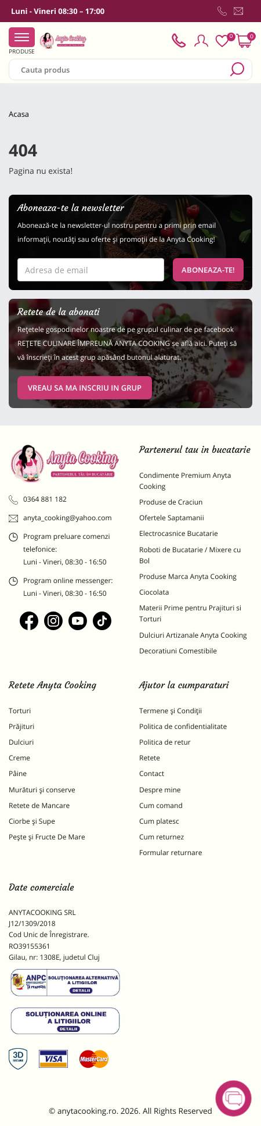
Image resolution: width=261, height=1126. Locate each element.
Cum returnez (161, 837)
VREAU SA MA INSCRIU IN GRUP (85, 388)
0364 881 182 (38, 499)
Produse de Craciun (171, 502)
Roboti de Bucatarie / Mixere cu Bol (190, 555)
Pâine (18, 773)
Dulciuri (21, 742)
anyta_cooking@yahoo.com (60, 518)
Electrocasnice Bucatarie (178, 533)
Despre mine (160, 790)
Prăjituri (21, 726)
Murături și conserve (42, 790)
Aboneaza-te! (208, 269)
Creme (19, 758)
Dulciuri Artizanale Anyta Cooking (193, 635)
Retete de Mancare (39, 805)
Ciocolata (154, 592)
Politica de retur (165, 742)
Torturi (20, 711)
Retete (149, 758)
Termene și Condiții (170, 711)
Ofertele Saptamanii (171, 518)
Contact (151, 773)
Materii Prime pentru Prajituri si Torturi (190, 613)
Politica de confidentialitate (183, 726)
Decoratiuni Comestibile (178, 651)
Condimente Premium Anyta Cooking (185, 480)
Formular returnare (170, 852)
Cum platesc (159, 821)
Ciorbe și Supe (32, 821)
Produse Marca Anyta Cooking (188, 576)
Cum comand (161, 805)
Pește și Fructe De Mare (47, 837)
